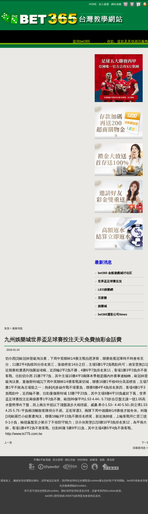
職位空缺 (70, 459)
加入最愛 (104, 4)
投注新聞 (58, 459)
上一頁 (8, 442)
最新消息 (17, 328)
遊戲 (102, 459)
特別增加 (82, 459)
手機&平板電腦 (42, 459)
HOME (93, 4)
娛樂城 (102, 306)
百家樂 (102, 298)
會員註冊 (97, 41)
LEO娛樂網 (105, 289)
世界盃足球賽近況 (110, 281)
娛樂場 (93, 459)
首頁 (6, 328)
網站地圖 (116, 4)
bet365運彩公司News (112, 314)
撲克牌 (111, 459)
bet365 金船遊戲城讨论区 (115, 273)
